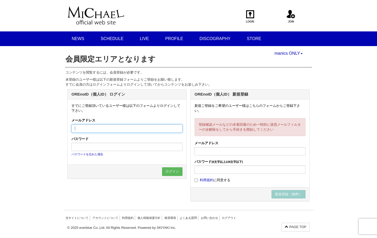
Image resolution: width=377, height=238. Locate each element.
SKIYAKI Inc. (166, 228)
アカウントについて (105, 217)
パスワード (79, 139)
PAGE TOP (295, 227)
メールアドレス (83, 120)
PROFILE (174, 38)
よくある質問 (188, 217)
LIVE (144, 38)
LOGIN (250, 16)
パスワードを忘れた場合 (87, 154)
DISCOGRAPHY (214, 38)
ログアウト (229, 217)
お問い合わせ (209, 217)
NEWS (78, 38)
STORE (254, 38)
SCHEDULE (112, 38)
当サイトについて (76, 217)
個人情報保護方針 (148, 217)
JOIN (291, 16)
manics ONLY (288, 53)
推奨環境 (170, 217)
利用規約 (206, 180)
